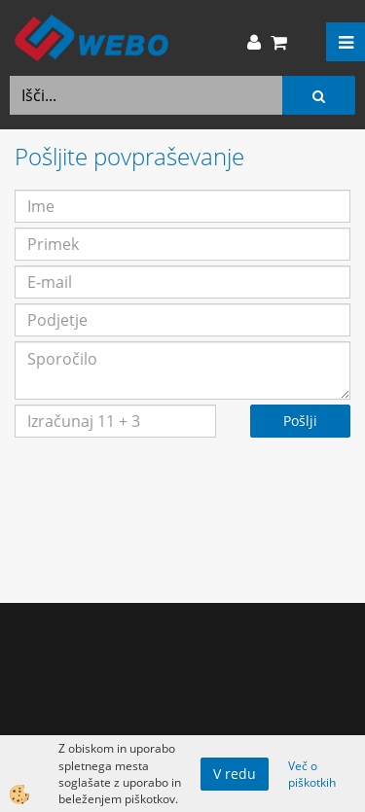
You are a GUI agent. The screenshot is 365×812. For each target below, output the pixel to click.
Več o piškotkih (312, 774)
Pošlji (300, 420)
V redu (234, 773)
